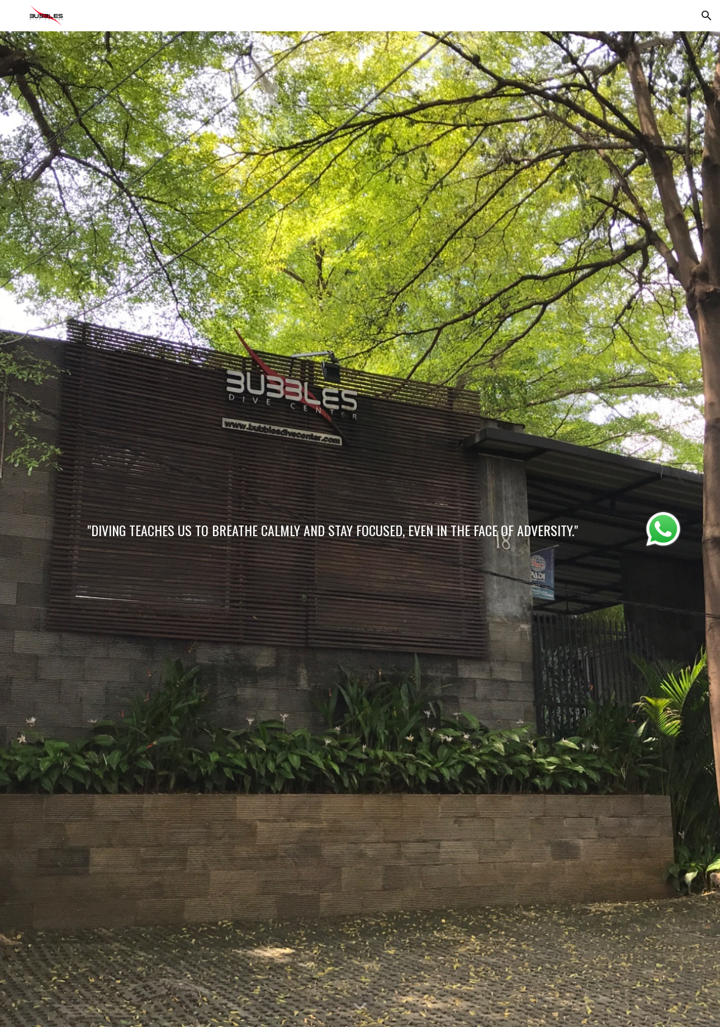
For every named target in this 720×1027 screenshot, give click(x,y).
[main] (332, 526)
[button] (706, 15)
